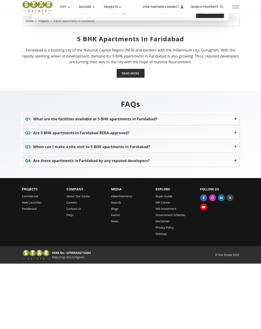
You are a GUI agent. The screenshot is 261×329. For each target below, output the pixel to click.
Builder (87, 7)
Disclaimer (163, 286)
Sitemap (161, 299)
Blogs (115, 274)
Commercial (30, 261)
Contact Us (74, 274)
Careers (72, 268)
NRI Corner (163, 268)
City (65, 7)
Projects (112, 7)
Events (115, 280)
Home (30, 86)
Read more (130, 138)
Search (210, 38)
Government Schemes (171, 280)
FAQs (70, 280)
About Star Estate (78, 261)
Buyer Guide (164, 261)
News (115, 286)
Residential (29, 274)
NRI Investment (166, 274)
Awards (116, 268)
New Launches (32, 268)
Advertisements (121, 261)
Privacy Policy (165, 293)
